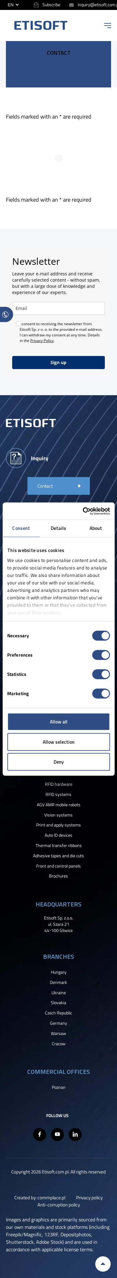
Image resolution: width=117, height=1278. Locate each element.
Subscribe (51, 4)
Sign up (58, 362)
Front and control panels (58, 866)
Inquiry (39, 458)
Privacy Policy (42, 340)
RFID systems (58, 794)
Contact (45, 485)
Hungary (58, 972)
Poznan (59, 1087)
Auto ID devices (58, 835)
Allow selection (59, 741)
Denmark (58, 982)
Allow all (58, 721)
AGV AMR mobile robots (58, 804)
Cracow (59, 1043)
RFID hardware (58, 784)
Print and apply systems (58, 825)
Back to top (103, 1264)
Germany (58, 1023)
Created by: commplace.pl (39, 1197)
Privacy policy (89, 1197)
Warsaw (58, 1033)
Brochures (58, 876)
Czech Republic (58, 1012)
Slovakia (58, 1002)
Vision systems (58, 815)
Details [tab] (58, 528)
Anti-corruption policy (58, 1204)
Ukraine (58, 992)
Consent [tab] (21, 528)
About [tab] (96, 528)
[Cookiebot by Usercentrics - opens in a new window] (83, 511)
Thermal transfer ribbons (59, 845)
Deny (59, 761)
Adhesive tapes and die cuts (58, 855)
